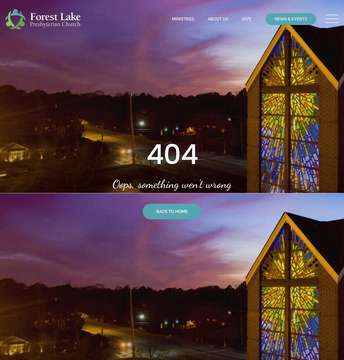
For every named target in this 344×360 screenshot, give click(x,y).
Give (246, 19)
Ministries (183, 19)
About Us (218, 19)
